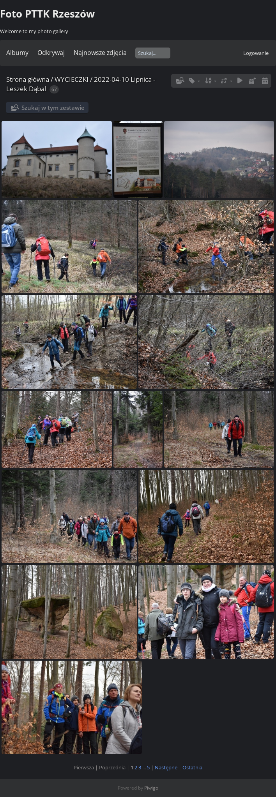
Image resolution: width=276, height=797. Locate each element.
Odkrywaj (51, 52)
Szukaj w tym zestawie (53, 107)
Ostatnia (192, 767)
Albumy (17, 52)
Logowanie (256, 52)
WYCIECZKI (71, 79)
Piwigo (151, 788)
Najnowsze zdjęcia (100, 52)
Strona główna (27, 79)
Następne (166, 767)
